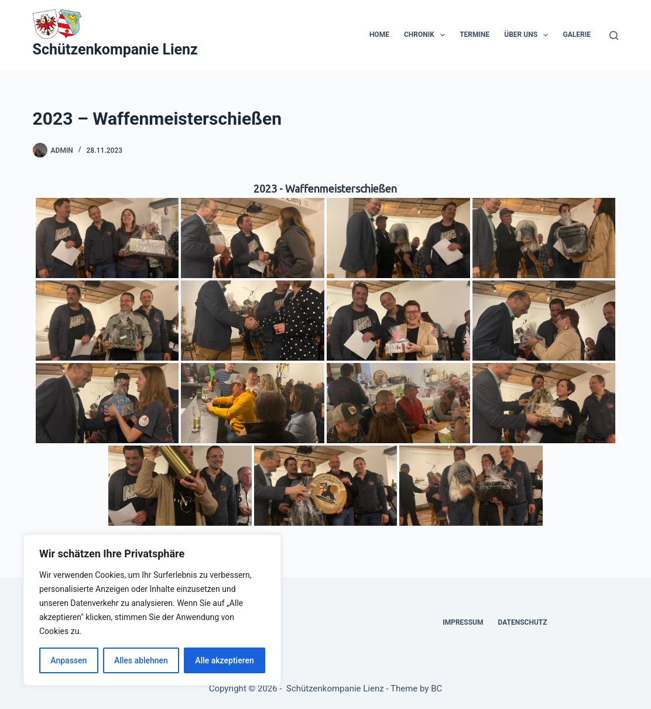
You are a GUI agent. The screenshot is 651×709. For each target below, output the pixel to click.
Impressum (463, 622)
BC (436, 688)
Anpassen (68, 660)
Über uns (528, 35)
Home (379, 34)
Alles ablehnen (141, 660)
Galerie (576, 34)
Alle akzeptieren (224, 660)
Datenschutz (522, 622)
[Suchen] (613, 35)
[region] (152, 610)
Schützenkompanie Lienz (115, 49)
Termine (474, 34)
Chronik (427, 35)
